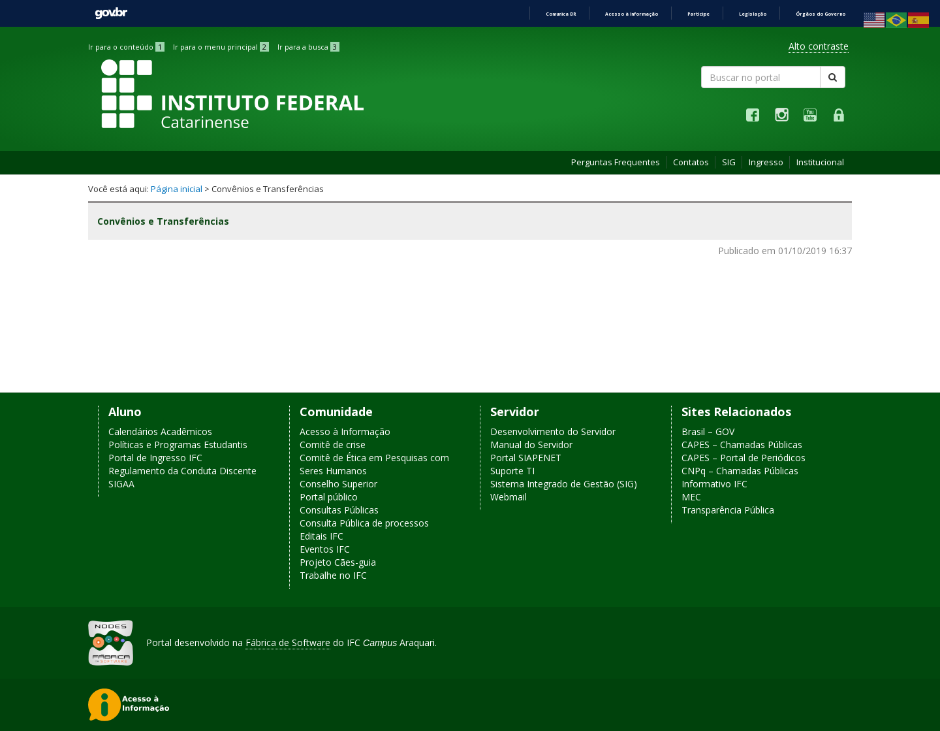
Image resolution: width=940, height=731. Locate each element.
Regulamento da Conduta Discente (182, 470)
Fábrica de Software (287, 642)
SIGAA (121, 484)
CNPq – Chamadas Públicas (740, 470)
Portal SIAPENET (525, 457)
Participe (698, 14)
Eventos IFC (325, 549)
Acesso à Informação (345, 431)
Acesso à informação (631, 14)
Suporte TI (512, 470)
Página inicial (176, 189)
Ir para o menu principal (221, 47)
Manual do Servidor (531, 444)
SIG (729, 162)
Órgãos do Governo (820, 14)
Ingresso (766, 162)
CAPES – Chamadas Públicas (742, 444)
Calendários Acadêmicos (160, 431)
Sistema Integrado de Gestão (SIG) (563, 484)
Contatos (691, 162)
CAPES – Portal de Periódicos (744, 457)
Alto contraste (819, 46)
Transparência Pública (728, 510)
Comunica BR (561, 14)
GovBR (111, 13)
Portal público (329, 497)
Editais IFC (321, 536)
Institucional (820, 162)
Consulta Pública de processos (364, 523)
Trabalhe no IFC (333, 575)
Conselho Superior (338, 484)
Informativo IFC (714, 484)
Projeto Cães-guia (338, 562)
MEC (691, 497)
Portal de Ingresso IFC (155, 457)
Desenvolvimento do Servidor (553, 431)
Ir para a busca (308, 47)
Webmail (508, 497)
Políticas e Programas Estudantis (177, 444)
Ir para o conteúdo (126, 47)
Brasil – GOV (708, 431)
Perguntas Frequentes (615, 162)
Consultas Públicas (339, 510)
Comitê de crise (333, 444)
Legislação (752, 14)
